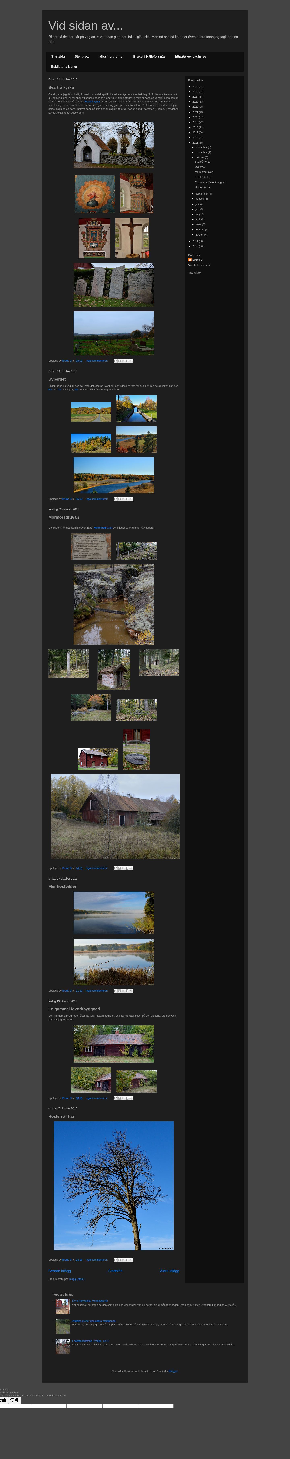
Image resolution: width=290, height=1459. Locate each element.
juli (198, 204)
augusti (200, 198)
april (198, 219)
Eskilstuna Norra (64, 66)
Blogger (173, 1371)
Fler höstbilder (62, 886)
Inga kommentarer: (97, 360)
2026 (195, 86)
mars (199, 224)
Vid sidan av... (85, 25)
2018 (195, 127)
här (50, 389)
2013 (195, 246)
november (202, 152)
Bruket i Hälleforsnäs (149, 56)
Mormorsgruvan (63, 517)
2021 (195, 112)
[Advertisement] (213, 305)
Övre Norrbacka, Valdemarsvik (90, 1300)
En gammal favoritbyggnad (74, 1009)
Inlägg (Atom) (76, 1279)
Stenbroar (82, 56)
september (202, 193)
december (202, 147)
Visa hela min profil (199, 265)
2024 (195, 96)
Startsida (58, 56)
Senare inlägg (59, 1271)
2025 (195, 91)
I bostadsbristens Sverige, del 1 (90, 1340)
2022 (195, 106)
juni (198, 209)
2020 (195, 117)
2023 (195, 101)
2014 (195, 241)
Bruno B (197, 259)
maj (198, 214)
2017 (195, 132)
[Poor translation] (14, 1400)
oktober (200, 157)
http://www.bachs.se (190, 56)
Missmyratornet (111, 56)
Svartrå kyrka (61, 87)
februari (200, 229)
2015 (195, 142)
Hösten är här (61, 1116)
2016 (195, 137)
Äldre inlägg (169, 1271)
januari (200, 234)
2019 (195, 122)
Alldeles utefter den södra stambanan (93, 1320)
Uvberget (57, 379)
